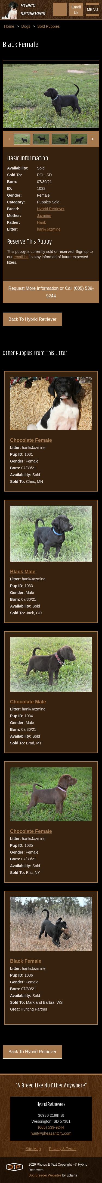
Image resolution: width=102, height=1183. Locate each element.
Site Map (33, 1149)
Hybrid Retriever (50, 209)
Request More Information (33, 288)
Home (9, 26)
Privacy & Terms (62, 1149)
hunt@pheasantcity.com (51, 1133)
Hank (41, 222)
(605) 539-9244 (51, 1127)
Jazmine (44, 215)
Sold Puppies (48, 26)
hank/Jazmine (48, 229)
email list (21, 257)
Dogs (25, 26)
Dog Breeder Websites (45, 1175)
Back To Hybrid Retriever (32, 319)
